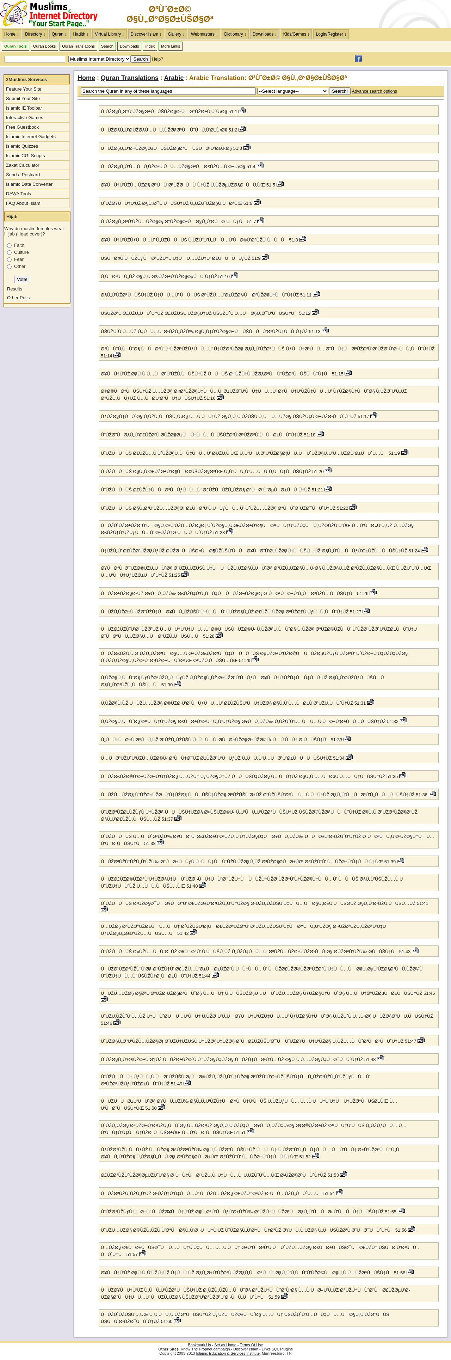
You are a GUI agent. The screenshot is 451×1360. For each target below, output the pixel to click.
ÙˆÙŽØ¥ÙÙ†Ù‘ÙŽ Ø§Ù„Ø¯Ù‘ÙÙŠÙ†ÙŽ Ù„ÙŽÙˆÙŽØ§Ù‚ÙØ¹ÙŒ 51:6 (177, 203)
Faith (19, 245)
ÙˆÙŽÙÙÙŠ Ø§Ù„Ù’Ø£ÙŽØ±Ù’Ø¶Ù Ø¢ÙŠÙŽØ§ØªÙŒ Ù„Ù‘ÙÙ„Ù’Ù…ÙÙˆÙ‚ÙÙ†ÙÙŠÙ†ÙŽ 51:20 (213, 471)
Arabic (174, 77)
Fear (19, 259)
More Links (170, 46)
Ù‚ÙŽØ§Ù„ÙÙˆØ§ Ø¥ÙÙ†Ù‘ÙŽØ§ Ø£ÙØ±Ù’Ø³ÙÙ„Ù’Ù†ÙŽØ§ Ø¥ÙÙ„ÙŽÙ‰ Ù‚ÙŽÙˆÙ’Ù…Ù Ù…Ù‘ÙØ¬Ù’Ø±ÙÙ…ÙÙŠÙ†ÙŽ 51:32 (250, 721)
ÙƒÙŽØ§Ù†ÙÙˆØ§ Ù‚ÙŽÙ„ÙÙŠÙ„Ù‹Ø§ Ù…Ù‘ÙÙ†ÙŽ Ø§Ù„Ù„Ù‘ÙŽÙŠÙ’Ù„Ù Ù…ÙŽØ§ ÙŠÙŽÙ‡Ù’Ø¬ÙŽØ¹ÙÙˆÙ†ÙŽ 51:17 (235, 416)
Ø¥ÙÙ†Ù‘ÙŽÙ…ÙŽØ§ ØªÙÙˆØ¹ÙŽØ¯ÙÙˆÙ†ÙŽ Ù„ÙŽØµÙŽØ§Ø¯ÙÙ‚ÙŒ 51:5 (189, 185)
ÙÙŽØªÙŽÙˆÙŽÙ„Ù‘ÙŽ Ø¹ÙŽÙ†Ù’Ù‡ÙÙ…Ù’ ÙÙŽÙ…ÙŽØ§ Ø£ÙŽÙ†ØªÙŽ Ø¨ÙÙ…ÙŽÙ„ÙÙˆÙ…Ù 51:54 (218, 1193)
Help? (157, 59)
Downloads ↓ (265, 34)
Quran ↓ (59, 34)
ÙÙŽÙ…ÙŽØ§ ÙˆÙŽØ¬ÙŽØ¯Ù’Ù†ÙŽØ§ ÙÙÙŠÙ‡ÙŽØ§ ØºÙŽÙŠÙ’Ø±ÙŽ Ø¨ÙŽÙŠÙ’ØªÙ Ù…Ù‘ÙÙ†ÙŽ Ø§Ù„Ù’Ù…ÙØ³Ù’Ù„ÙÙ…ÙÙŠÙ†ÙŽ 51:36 (265, 794)
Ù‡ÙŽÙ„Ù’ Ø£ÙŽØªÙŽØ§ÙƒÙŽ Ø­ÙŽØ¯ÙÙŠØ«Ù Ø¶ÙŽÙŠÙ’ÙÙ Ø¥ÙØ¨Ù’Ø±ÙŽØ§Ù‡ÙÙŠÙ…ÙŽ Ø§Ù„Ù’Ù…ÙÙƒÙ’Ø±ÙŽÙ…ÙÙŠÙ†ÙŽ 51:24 (261, 550)
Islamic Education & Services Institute (228, 1353)
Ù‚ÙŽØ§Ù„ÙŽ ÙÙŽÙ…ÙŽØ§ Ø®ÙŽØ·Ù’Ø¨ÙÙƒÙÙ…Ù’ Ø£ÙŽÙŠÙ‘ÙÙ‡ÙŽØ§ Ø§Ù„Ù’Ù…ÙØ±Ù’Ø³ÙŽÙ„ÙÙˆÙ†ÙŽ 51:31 (234, 703)
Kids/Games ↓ (296, 34)
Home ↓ (11, 34)
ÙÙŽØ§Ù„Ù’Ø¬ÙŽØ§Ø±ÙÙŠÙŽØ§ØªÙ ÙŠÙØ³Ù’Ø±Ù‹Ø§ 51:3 (172, 148)
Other (20, 266)
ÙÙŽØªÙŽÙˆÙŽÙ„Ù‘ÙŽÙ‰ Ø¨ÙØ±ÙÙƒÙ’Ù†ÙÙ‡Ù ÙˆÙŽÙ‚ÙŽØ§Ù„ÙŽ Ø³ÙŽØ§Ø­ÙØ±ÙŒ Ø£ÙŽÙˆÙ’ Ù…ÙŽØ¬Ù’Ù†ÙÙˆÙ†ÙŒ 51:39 (249, 861)
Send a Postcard (23, 174)
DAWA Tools (18, 193)
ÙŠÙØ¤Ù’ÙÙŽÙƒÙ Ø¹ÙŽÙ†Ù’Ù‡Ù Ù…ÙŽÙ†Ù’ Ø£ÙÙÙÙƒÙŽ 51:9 (181, 258)
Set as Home (225, 1345)
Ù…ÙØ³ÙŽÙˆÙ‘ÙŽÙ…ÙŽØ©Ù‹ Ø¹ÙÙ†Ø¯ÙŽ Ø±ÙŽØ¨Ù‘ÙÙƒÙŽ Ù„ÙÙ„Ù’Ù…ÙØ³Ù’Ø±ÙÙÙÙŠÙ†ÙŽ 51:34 (223, 758)
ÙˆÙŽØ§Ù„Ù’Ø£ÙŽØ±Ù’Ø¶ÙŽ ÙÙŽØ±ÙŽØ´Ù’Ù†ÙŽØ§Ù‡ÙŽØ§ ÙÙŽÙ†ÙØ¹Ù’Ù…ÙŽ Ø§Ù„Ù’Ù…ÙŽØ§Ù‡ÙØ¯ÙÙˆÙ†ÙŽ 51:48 (239, 1059)
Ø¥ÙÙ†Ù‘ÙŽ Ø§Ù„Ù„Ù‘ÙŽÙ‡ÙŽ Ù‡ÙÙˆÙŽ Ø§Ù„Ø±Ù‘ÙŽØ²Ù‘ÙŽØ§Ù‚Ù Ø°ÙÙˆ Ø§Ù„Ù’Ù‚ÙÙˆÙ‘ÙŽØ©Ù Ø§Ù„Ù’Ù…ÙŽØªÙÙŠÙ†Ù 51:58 (254, 1272)
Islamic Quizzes (22, 146)
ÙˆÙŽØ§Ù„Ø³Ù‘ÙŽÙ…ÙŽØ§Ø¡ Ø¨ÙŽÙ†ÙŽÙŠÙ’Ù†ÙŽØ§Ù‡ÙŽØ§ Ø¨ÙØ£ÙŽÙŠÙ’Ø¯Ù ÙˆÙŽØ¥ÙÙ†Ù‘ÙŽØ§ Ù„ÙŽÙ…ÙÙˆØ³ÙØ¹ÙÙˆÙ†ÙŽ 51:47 (259, 1041)
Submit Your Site (23, 98)
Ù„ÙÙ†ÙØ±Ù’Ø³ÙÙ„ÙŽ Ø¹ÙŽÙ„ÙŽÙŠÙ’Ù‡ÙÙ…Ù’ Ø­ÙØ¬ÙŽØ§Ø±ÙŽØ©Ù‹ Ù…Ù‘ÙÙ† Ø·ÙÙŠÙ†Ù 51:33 (222, 739)
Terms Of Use (251, 1345)
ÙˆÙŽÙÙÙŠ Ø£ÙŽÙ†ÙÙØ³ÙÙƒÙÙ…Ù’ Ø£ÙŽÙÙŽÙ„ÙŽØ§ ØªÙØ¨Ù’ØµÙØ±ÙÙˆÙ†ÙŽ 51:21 (213, 489)
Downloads (129, 46)
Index (150, 46)
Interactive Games (24, 117)
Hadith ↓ (80, 34)
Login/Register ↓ (331, 34)
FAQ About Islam (23, 203)
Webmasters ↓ (204, 34)
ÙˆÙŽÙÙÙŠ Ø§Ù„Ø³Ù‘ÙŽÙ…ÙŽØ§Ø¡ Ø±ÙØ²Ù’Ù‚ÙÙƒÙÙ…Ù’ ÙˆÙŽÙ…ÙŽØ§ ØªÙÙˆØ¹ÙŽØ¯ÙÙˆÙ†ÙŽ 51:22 (225, 508)
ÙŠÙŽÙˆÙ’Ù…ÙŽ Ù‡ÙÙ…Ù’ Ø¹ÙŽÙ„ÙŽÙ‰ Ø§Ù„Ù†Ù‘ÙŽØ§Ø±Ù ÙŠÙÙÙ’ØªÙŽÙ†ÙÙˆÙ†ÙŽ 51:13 (211, 331)
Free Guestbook (22, 127)
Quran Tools (15, 46)
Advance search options (374, 91)
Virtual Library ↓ (109, 34)
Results (14, 289)
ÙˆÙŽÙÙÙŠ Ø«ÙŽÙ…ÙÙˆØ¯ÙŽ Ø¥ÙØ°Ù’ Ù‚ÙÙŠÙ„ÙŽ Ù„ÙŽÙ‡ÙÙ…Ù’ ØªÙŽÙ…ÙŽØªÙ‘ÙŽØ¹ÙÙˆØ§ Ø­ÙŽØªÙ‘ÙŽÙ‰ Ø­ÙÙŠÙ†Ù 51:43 (256, 951)
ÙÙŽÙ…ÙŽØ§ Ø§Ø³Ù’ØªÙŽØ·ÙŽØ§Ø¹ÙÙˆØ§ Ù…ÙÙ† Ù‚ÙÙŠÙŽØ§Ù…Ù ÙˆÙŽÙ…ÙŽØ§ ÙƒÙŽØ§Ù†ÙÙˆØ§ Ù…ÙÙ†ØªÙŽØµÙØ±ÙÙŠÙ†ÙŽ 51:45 (268, 993)
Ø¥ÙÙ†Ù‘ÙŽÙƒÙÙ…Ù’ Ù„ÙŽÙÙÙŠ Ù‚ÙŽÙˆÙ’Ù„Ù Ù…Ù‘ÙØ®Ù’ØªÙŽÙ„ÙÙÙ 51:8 (200, 240)
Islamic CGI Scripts (25, 155)
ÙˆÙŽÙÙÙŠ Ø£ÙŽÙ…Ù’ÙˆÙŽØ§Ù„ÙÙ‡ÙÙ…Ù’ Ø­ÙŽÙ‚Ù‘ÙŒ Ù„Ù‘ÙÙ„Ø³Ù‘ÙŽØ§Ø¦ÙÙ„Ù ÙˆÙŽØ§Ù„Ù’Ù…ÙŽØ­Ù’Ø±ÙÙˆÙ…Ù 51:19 (251, 453)
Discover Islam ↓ (146, 34)
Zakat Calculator (22, 165)
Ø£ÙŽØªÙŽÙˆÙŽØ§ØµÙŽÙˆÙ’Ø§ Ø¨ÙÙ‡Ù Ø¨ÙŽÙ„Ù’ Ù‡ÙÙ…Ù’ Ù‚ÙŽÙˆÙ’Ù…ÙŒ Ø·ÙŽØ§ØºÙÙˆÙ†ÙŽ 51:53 (220, 1175)
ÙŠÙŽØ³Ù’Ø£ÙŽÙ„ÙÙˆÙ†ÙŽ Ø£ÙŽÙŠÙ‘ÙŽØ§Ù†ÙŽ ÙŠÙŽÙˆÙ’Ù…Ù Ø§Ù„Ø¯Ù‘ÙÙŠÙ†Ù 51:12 (206, 313)
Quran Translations (78, 46)
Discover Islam (245, 1349)
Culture (21, 252)
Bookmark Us (199, 1345)
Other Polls (18, 297)
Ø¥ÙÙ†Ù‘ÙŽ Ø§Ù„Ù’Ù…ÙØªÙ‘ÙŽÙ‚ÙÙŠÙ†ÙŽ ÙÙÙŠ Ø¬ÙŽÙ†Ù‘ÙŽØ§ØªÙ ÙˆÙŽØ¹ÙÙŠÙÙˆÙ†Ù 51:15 (223, 373)
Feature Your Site (23, 89)
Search (107, 46)
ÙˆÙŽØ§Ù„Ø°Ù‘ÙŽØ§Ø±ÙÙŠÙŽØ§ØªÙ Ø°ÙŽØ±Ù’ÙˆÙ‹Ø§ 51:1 (170, 111)
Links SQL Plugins (277, 1349)
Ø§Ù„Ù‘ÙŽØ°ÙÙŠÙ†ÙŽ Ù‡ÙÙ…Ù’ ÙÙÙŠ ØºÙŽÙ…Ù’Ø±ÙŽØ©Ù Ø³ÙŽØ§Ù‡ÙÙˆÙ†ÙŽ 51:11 (207, 295)
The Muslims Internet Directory (53, 14)
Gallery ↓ (176, 34)
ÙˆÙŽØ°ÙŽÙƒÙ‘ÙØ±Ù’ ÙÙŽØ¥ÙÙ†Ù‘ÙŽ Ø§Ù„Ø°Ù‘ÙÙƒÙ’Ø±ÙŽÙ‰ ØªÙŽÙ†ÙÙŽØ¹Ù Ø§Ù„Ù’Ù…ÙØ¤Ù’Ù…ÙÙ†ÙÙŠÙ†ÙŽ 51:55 (249, 1211)
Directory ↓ (35, 34)
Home (86, 77)
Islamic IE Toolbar (24, 108)
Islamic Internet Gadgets (31, 136)
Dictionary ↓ (235, 34)
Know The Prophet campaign (205, 1349)
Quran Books (44, 46)
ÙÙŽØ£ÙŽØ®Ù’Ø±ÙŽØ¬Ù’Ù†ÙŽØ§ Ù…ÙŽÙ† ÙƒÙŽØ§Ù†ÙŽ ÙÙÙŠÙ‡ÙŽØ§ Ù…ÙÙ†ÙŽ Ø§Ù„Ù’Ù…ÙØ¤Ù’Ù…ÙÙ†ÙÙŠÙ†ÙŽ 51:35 (250, 776)
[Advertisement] (368, 14)
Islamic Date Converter (29, 184)
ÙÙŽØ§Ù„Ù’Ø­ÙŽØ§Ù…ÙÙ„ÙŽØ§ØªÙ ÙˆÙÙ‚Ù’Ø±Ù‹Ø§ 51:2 (170, 130)
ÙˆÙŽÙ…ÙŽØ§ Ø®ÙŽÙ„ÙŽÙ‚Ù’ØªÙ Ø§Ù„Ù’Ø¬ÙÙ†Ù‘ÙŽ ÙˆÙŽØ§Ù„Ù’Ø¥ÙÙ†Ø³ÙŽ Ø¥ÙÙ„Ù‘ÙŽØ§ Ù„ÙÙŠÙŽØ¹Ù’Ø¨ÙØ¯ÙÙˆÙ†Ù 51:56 (254, 1230)
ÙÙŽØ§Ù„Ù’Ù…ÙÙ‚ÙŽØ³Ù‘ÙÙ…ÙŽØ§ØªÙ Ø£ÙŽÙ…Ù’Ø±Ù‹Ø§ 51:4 (179, 166)
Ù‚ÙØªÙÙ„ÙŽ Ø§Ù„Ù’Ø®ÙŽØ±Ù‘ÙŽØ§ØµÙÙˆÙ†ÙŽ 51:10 (166, 276)
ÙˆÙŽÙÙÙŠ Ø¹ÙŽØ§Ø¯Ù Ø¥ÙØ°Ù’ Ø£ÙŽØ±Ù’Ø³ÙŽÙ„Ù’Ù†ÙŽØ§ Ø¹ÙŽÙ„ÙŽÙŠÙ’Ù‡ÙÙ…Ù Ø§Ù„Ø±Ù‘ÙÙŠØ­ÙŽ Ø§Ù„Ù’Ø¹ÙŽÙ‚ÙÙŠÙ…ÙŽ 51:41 (264, 903)
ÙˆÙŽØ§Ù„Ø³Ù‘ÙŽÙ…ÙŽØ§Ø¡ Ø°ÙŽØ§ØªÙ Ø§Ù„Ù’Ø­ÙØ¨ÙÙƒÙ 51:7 (179, 221)
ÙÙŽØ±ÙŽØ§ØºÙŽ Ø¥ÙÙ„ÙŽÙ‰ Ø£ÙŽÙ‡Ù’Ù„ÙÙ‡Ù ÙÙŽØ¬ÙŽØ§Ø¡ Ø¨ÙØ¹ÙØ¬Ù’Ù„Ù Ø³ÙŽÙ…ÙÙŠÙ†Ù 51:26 (235, 593)
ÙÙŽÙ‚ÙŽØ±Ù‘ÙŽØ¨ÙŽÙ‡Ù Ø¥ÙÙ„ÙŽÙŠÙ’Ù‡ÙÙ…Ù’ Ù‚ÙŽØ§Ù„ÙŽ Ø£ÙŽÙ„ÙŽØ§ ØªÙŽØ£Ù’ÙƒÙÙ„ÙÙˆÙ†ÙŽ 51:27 (232, 611)
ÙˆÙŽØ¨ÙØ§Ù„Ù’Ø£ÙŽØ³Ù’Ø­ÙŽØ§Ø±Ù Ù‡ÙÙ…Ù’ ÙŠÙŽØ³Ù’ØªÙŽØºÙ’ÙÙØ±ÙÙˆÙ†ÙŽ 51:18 (209, 434)
